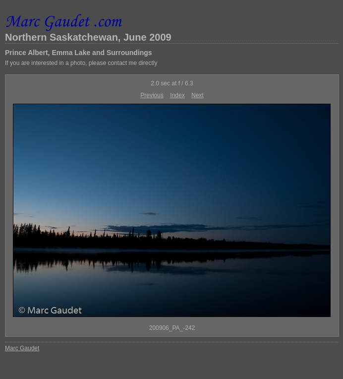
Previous (152, 95)
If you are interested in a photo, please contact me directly (81, 63)
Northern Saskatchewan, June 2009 (88, 37)
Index (177, 95)
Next (197, 95)
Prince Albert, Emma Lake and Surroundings (78, 53)
